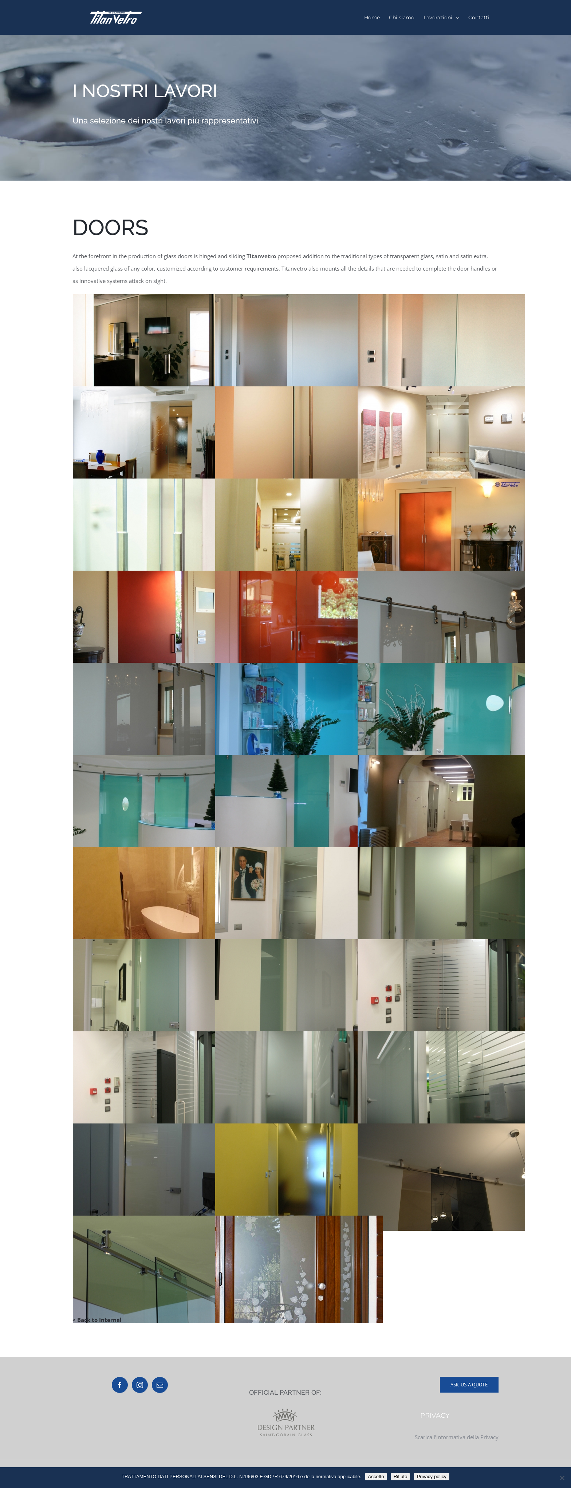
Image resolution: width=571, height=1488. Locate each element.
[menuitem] (372, 17)
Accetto (376, 1476)
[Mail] (160, 1385)
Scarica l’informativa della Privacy (457, 1437)
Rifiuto (400, 1476)
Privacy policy (431, 1476)
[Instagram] (140, 1385)
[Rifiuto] (562, 1477)
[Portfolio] (285, 108)
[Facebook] (120, 1385)
